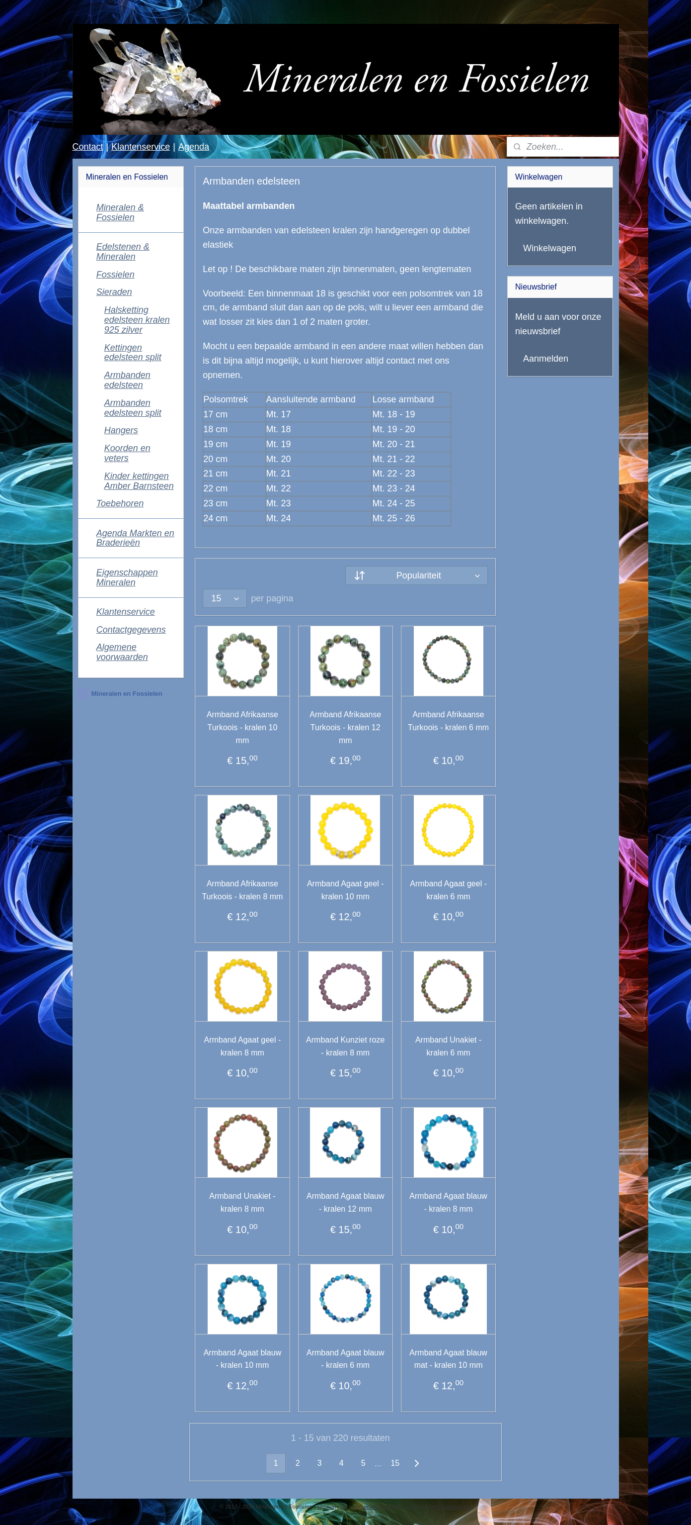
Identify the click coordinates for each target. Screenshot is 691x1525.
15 (395, 1463)
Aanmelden (545, 359)
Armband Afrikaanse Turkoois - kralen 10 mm (242, 727)
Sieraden (114, 292)
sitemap (326, 1507)
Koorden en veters (127, 453)
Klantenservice (140, 147)
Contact (87, 147)
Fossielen (115, 275)
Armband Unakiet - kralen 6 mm (448, 1046)
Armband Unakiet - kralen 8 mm (242, 1202)
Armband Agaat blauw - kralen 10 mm (243, 1359)
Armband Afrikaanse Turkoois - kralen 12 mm (345, 727)
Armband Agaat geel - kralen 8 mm (242, 1046)
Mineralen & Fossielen (120, 212)
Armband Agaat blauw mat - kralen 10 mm (449, 1359)
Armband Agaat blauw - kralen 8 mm (449, 1202)
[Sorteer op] (416, 575)
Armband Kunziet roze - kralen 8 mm (345, 1046)
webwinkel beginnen (376, 1507)
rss (344, 1507)
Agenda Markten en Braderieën (135, 538)
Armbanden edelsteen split (132, 408)
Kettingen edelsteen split (132, 353)
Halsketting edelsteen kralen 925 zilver (137, 320)
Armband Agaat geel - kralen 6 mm (448, 890)
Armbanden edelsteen (127, 380)
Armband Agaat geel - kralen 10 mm (345, 890)
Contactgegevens (131, 630)
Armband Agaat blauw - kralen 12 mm (345, 1202)
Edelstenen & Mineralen (123, 252)
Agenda (193, 147)
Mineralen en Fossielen (120, 694)
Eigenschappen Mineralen (127, 577)
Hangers (121, 430)
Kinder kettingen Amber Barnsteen (139, 481)
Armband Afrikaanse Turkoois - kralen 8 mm (242, 890)
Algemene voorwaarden (122, 652)
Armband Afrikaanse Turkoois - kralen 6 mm (448, 721)
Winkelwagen (549, 248)
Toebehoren (120, 503)
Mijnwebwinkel (453, 1507)
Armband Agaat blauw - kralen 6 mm (345, 1359)
